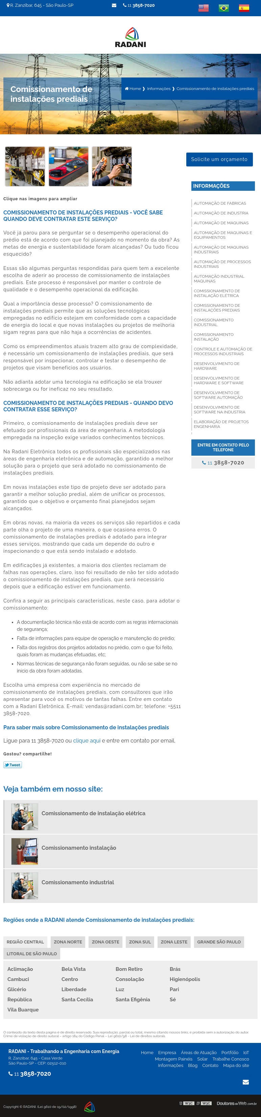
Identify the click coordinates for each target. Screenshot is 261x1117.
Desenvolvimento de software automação (218, 394)
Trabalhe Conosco (230, 1058)
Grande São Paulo (220, 941)
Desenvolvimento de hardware (217, 365)
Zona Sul (141, 941)
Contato (210, 1065)
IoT (246, 1052)
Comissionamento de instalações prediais (217, 307)
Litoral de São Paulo (32, 953)
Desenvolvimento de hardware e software (218, 380)
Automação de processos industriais (222, 263)
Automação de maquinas (221, 222)
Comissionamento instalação (214, 336)
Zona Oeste (106, 941)
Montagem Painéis (173, 1058)
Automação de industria (221, 212)
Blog (192, 1065)
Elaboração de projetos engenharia (221, 423)
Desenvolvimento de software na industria (219, 409)
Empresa (167, 1052)
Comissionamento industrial (214, 321)
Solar (202, 1058)
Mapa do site (236, 1065)
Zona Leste (175, 941)
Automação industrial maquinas (219, 278)
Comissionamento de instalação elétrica (217, 292)
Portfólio (230, 1052)
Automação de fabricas (220, 202)
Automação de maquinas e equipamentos (223, 234)
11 (139, 5)
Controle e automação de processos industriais (223, 351)
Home (147, 1052)
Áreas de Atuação (199, 1052)
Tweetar (12, 763)
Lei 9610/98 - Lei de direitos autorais (136, 1036)
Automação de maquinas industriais (221, 249)
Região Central (25, 941)
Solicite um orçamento (219, 158)
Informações (211, 185)
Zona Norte (68, 941)
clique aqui (86, 739)
